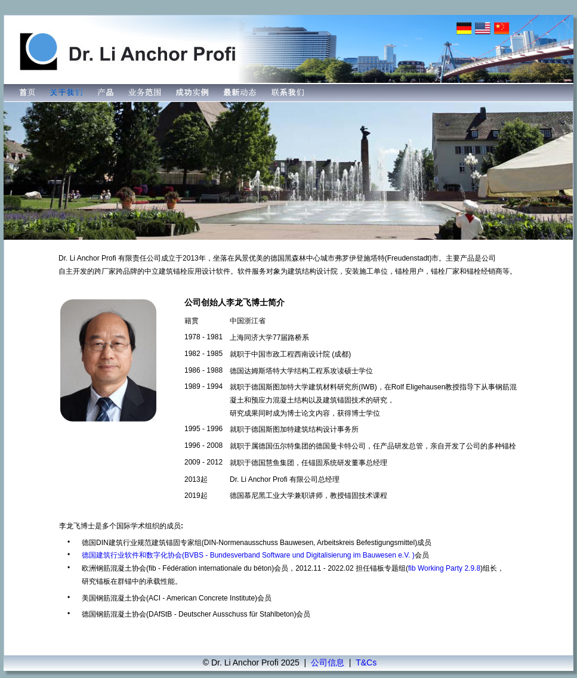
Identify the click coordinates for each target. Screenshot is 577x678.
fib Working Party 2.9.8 (444, 568)
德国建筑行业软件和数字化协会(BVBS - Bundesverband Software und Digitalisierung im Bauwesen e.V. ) (248, 555)
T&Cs (366, 662)
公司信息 (327, 662)
